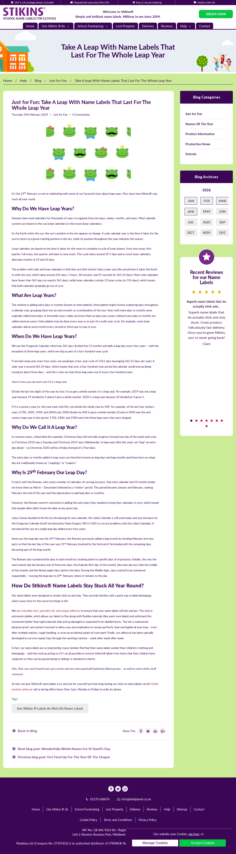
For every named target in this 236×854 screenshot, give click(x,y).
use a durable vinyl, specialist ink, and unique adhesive (48, 610)
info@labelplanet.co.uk (134, 799)
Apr (191, 211)
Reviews (167, 26)
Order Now (216, 14)
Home (30, 26)
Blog (38, 80)
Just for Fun (58, 80)
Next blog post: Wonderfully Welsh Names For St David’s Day (61, 749)
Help (186, 26)
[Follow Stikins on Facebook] (140, 731)
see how (193, 834)
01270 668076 (97, 799)
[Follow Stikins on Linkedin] (155, 731)
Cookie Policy (88, 820)
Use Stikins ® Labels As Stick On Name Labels (50, 708)
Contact (204, 26)
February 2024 (39, 114)
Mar (222, 201)
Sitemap (182, 809)
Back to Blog (24, 731)
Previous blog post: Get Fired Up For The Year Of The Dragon (61, 757)
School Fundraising (93, 26)
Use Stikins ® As (56, 26)
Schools (190, 154)
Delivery (148, 26)
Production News (197, 144)
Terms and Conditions (118, 820)
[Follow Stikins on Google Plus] (162, 731)
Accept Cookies (202, 843)
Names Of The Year (199, 124)
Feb (207, 201)
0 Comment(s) (81, 114)
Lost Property (125, 26)
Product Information (200, 134)
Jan (191, 201)
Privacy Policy (147, 820)
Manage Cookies (155, 843)
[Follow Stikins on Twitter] (148, 731)
